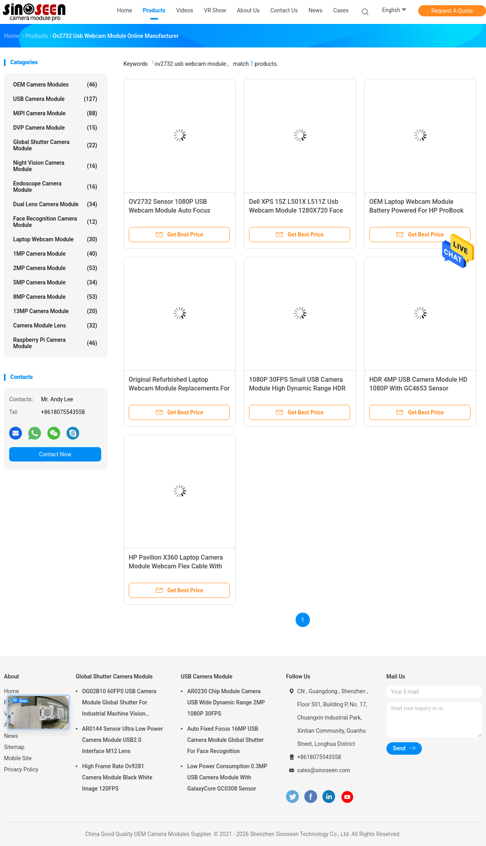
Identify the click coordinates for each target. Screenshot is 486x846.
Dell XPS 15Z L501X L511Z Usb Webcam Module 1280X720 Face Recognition (296, 210)
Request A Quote (452, 11)
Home (11, 691)
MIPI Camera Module (55, 113)
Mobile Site (18, 758)
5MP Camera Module (55, 282)
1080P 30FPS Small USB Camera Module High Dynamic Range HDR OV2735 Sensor (297, 388)
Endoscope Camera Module (55, 186)
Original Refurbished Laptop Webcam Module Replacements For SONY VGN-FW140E (179, 388)
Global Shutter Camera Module (55, 145)
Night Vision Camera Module (55, 166)
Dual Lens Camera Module (55, 204)
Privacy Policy (21, 769)
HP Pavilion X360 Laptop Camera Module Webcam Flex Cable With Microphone (176, 566)
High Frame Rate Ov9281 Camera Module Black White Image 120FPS (117, 777)
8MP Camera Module (55, 297)
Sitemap (14, 747)
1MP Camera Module (55, 254)
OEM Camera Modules (55, 85)
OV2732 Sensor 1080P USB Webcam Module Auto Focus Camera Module (169, 210)
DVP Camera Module (55, 128)
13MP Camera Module (55, 311)
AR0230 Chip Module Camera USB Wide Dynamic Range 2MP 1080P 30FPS (226, 702)
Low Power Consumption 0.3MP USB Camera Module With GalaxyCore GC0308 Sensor (227, 777)
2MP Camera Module (55, 268)
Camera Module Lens (55, 325)
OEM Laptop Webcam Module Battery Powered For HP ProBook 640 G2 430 (416, 210)
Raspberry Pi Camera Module (55, 343)
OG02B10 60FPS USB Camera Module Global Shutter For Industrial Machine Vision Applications (119, 703)
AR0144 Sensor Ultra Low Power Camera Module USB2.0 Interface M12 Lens (122, 740)
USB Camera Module (55, 99)
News (11, 736)
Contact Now (55, 454)
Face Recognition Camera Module (55, 221)
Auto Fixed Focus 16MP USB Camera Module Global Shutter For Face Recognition (225, 740)
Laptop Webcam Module (55, 239)
